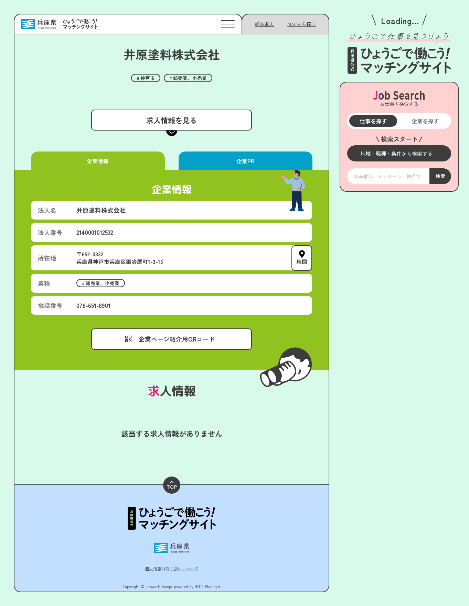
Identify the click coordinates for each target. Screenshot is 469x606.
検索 (440, 175)
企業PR (245, 161)
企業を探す (425, 121)
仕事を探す (373, 121)
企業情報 (98, 161)
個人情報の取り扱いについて (172, 568)
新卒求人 (264, 24)
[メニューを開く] (399, 153)
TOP (172, 485)
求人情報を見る (171, 120)
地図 (301, 261)
